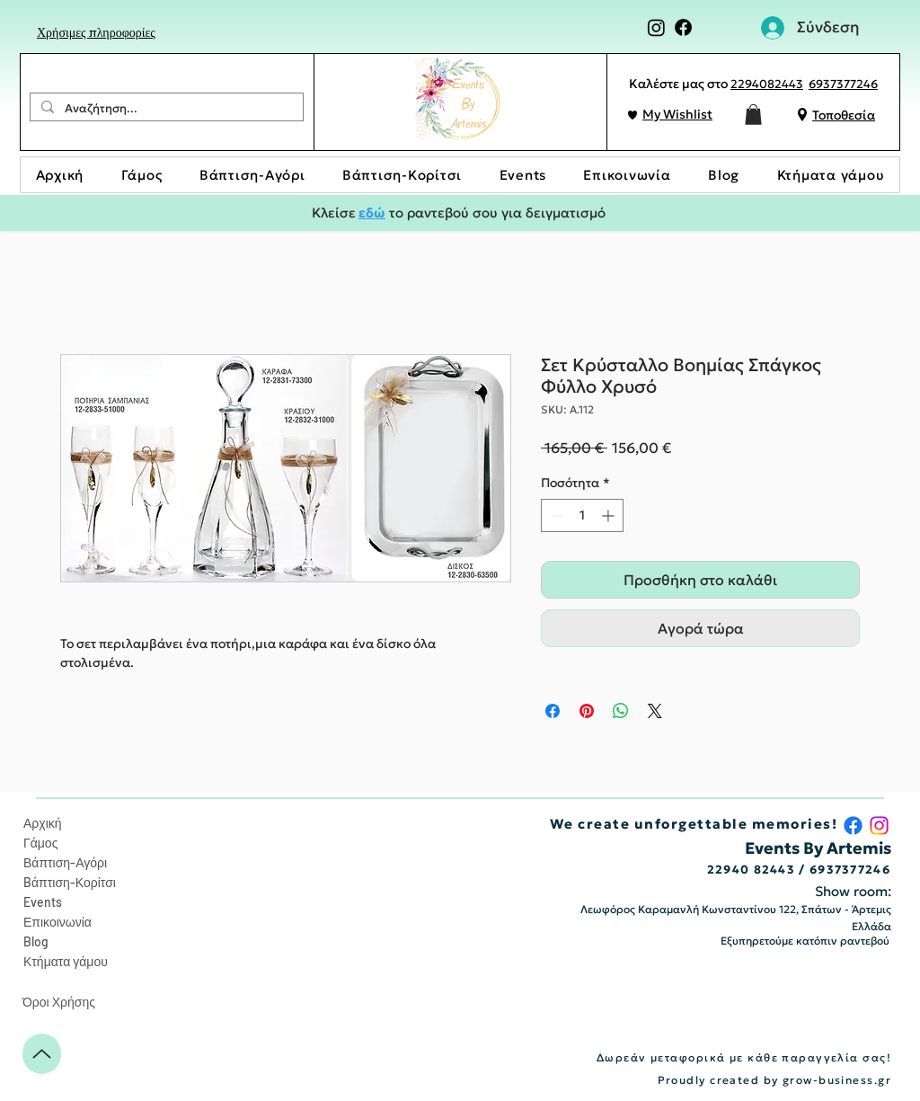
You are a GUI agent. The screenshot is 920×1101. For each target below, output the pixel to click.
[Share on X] (655, 711)
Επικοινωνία (57, 921)
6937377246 (843, 84)
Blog (36, 941)
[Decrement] (555, 515)
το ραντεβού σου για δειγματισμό (495, 212)
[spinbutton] (582, 515)
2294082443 (766, 84)
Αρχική (42, 822)
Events (42, 902)
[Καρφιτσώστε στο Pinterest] (586, 711)
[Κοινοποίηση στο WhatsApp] (621, 711)
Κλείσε (335, 212)
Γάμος (40, 842)
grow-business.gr (837, 1080)
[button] (753, 114)
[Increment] (609, 515)
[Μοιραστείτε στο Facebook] (552, 711)
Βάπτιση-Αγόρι (65, 862)
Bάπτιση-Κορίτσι (69, 882)
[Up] (41, 1054)
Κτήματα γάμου (65, 961)
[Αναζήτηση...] (165, 108)
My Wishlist (677, 114)
